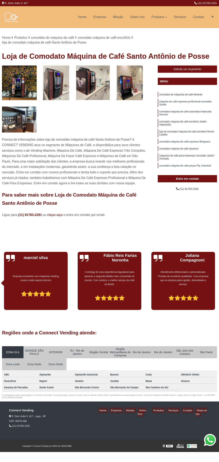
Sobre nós (137, 17)
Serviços (180, 17)
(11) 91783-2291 (205, 3)
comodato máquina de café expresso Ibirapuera (184, 148)
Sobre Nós (151, 411)
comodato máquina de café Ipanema (178, 155)
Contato (198, 17)
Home (82, 17)
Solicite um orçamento (187, 70)
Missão (118, 17)
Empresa (99, 17)
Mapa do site (202, 411)
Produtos (158, 17)
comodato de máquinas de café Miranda (180, 95)
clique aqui (55, 215)
